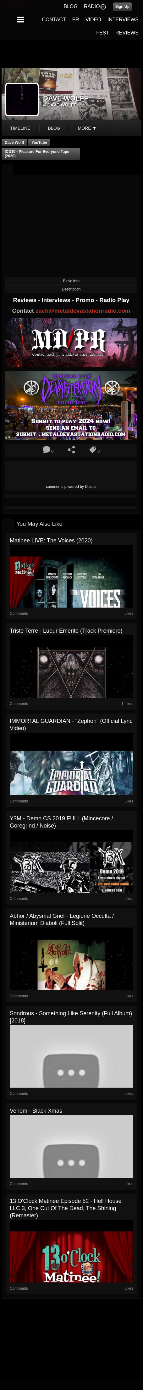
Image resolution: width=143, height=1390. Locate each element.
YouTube (39, 142)
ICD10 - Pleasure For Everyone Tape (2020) (37, 153)
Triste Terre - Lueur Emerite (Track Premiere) (66, 631)
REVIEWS (127, 32)
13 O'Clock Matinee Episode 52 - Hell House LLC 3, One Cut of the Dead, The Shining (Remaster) (66, 1208)
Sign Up (122, 6)
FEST (102, 32)
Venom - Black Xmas (36, 1111)
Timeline (20, 128)
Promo (86, 300)
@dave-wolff (59, 104)
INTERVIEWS (123, 19)
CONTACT (54, 19)
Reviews (25, 300)
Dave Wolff (14, 142)
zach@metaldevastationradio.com (83, 310)
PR (75, 19)
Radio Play (114, 300)
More (87, 128)
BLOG (71, 6)
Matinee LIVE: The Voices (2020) (51, 540)
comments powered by (71, 486)
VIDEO (93, 19)
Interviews (57, 300)
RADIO (92, 6)
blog (54, 128)
